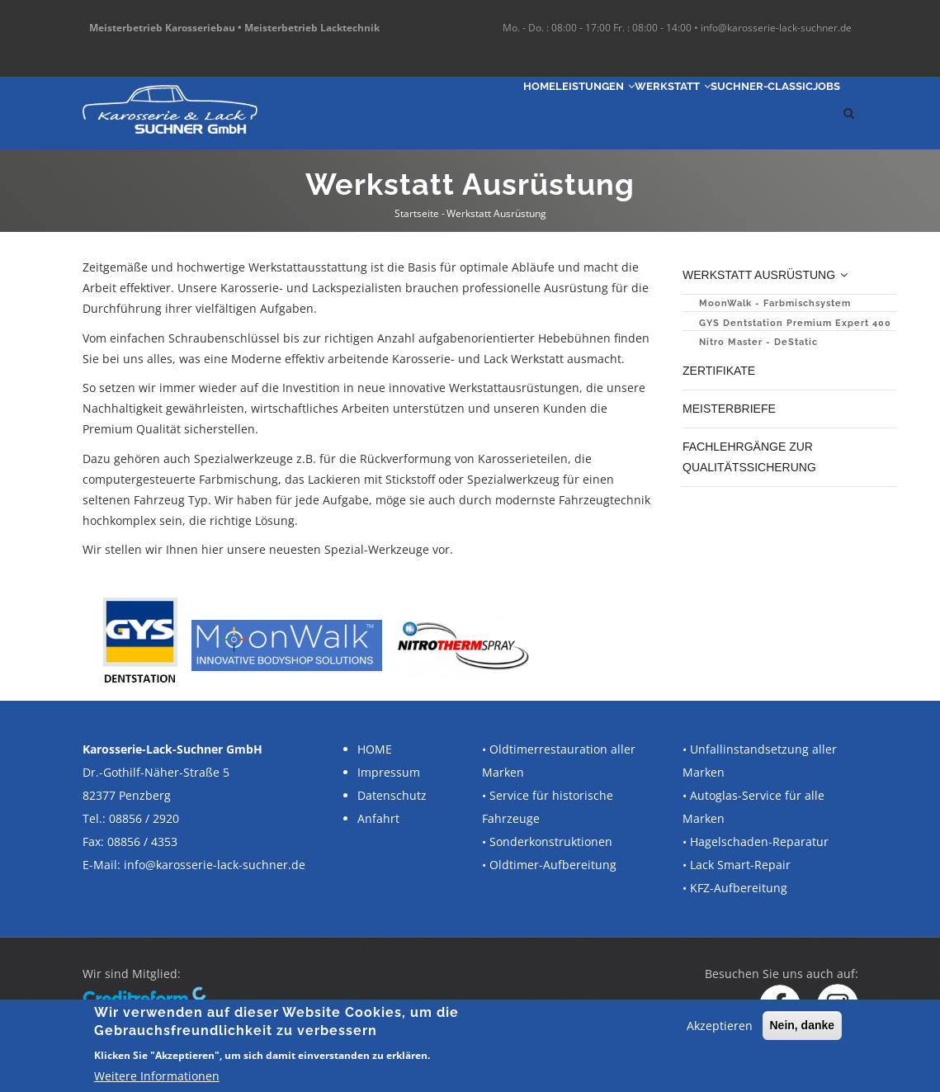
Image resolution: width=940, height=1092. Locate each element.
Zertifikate (720, 368)
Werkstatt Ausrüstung (768, 274)
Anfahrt (378, 818)
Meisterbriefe (730, 405)
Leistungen (496, 112)
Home (414, 112)
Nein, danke (802, 1025)
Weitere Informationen (157, 1076)
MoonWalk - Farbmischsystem (775, 301)
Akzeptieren (720, 1025)
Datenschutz (392, 795)
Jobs (815, 112)
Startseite (416, 213)
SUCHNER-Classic (722, 112)
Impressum (388, 772)
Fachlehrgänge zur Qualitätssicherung (751, 451)
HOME (374, 749)
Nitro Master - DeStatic (758, 340)
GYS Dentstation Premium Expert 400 (795, 321)
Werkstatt (602, 112)
